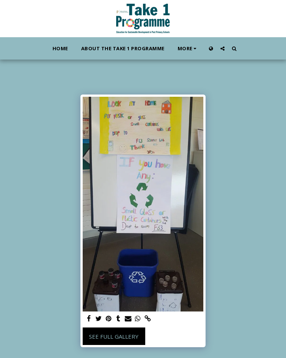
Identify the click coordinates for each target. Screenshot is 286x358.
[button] (222, 48)
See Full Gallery (114, 336)
